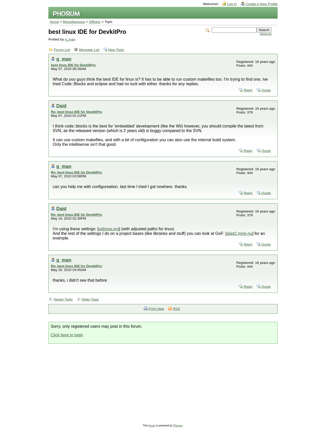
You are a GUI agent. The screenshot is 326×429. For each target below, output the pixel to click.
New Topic (116, 50)
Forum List (62, 50)
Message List (89, 50)
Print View (156, 309)
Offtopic (95, 22)
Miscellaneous (74, 22)
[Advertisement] (163, 382)
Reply (247, 90)
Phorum (177, 425)
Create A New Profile (262, 4)
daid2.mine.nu (239, 233)
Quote (266, 90)
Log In (232, 4)
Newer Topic (63, 299)
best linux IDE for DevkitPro (73, 65)
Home (54, 22)
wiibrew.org (109, 229)
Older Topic (90, 299)
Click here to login (67, 335)
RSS (176, 309)
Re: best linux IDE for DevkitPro (76, 112)
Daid (61, 105)
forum (151, 425)
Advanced (265, 34)
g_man (70, 39)
